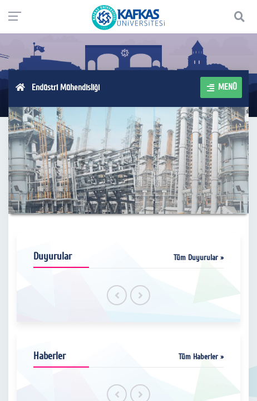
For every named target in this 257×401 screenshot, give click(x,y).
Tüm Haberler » (201, 356)
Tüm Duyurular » (199, 257)
